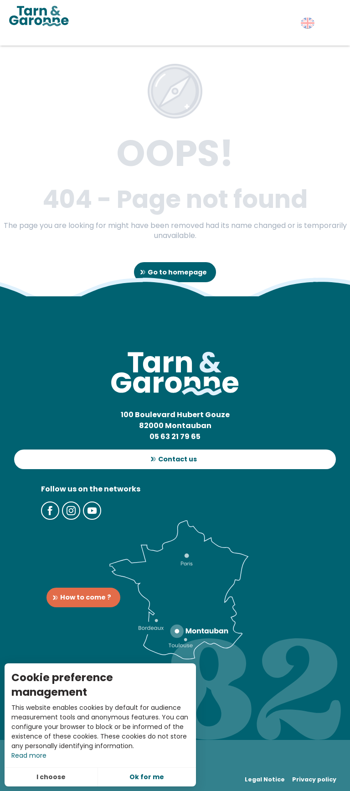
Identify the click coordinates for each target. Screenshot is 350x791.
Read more (28, 755)
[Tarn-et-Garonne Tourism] (39, 16)
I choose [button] (51, 776)
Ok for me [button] (146, 776)
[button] (307, 23)
